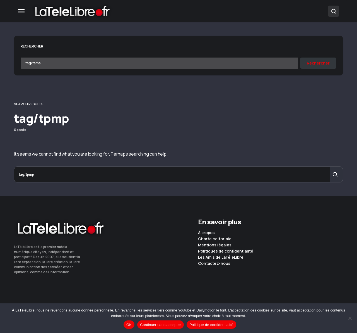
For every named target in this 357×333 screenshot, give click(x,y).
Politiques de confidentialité (225, 251)
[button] (21, 11)
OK (129, 325)
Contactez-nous (214, 263)
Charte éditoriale (214, 239)
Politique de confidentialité (211, 325)
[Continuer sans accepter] (350, 318)
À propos (206, 233)
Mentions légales (214, 245)
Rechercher (32, 46)
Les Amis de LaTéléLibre (220, 257)
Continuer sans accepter (160, 325)
